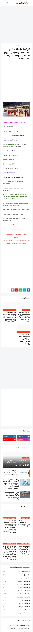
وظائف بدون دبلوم (16, 575)
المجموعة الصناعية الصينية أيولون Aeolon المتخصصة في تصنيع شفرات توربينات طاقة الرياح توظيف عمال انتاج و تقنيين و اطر (9, 317)
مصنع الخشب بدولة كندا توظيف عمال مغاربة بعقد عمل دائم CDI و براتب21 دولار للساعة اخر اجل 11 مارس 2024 (24, 550)
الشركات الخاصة (17, 46)
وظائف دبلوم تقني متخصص (16, 606)
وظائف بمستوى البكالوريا (16, 587)
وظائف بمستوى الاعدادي (16, 584)
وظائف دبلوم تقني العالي (16, 603)
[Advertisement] (16, 24)
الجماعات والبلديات (24, 625)
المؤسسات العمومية (24, 628)
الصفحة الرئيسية (26, 46)
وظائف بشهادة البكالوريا (16, 581)
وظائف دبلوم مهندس (16, 610)
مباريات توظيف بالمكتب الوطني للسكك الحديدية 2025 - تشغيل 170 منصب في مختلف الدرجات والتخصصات (11, 495)
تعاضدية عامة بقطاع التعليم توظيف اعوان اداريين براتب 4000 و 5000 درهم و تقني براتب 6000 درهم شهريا (24, 317)
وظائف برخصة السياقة (16, 578)
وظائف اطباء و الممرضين (16, 572)
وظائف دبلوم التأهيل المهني (16, 590)
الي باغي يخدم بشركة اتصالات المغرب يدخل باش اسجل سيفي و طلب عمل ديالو (11, 473)
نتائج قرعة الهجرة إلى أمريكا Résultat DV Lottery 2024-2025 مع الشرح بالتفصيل (24, 523)
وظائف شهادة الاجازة (16, 613)
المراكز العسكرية (12, 628)
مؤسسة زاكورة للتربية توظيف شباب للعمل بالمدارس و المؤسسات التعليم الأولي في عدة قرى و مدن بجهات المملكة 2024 (24, 339)
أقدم (3, 386)
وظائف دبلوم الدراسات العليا (16, 597)
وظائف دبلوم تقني (16, 600)
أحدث (30, 386)
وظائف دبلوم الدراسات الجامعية (16, 594)
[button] (30, 2)
